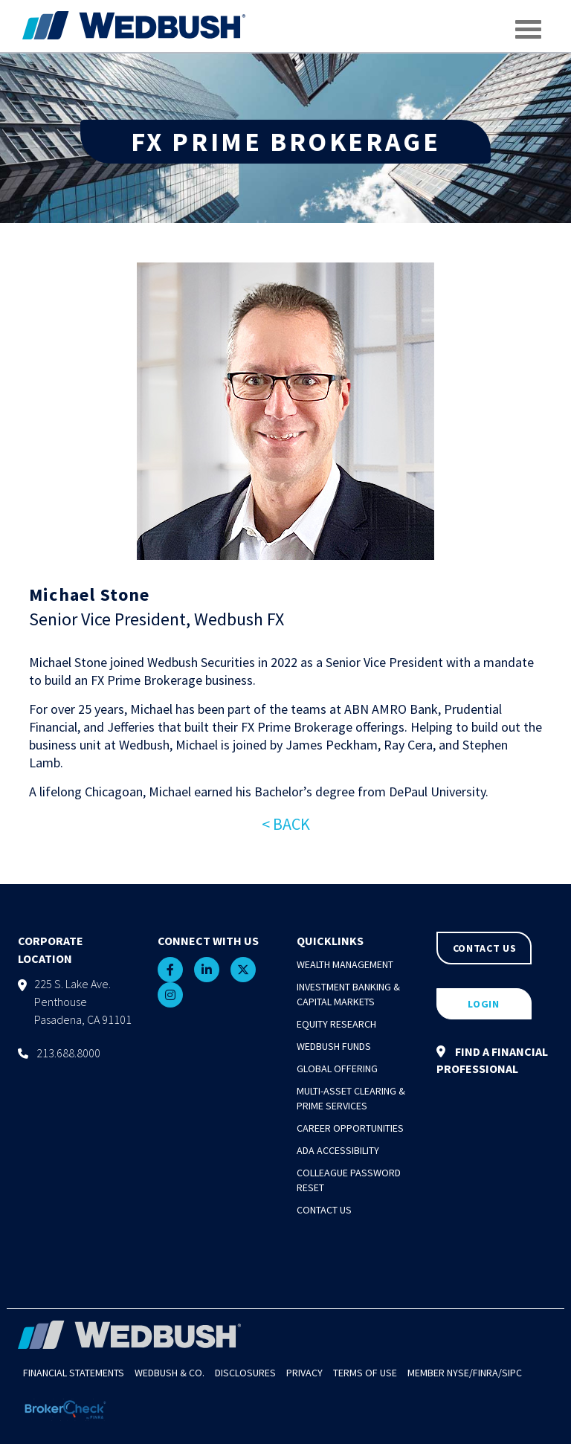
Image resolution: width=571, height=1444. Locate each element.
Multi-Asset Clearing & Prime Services (351, 1098)
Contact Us (324, 1209)
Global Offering (337, 1068)
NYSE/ (460, 1372)
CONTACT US (485, 948)
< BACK (286, 823)
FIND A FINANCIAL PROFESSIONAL (492, 1060)
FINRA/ (487, 1372)
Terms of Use (365, 1372)
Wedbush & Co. (169, 1372)
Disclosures (245, 1372)
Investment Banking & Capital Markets (348, 994)
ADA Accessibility (338, 1150)
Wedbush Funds (334, 1046)
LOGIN (484, 1004)
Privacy (304, 1372)
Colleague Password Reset (349, 1180)
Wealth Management (345, 964)
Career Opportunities (350, 1128)
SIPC (512, 1372)
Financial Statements (73, 1372)
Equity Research (336, 1024)
